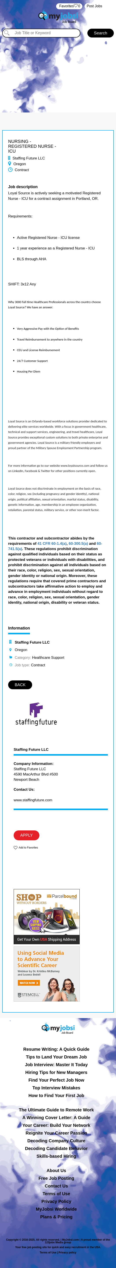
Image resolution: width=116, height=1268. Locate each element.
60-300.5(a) (78, 543)
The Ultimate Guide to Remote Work (56, 1109)
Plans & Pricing (56, 1216)
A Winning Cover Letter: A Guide (56, 1117)
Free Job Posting (56, 1178)
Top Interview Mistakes (56, 1087)
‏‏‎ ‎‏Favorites (69, 6)
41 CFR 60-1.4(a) (51, 543)
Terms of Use (56, 1193)
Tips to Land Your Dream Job (56, 1056)
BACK (20, 685)
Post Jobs (94, 6)
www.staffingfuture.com (33, 800)
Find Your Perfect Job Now (56, 1080)
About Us (56, 1170)
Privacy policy (67, 1252)
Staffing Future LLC (31, 750)
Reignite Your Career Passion (56, 1133)
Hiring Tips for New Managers (56, 1072)
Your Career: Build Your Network (56, 1125)
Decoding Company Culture (56, 1140)
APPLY (26, 835)
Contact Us (56, 1186)
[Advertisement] (58, 70)
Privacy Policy (56, 1201)
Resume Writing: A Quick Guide (56, 1049)
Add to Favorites (28, 847)
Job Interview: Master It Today (56, 1064)
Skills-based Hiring (56, 1156)
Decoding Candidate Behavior (56, 1148)
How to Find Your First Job (56, 1095)
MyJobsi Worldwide (56, 1209)
